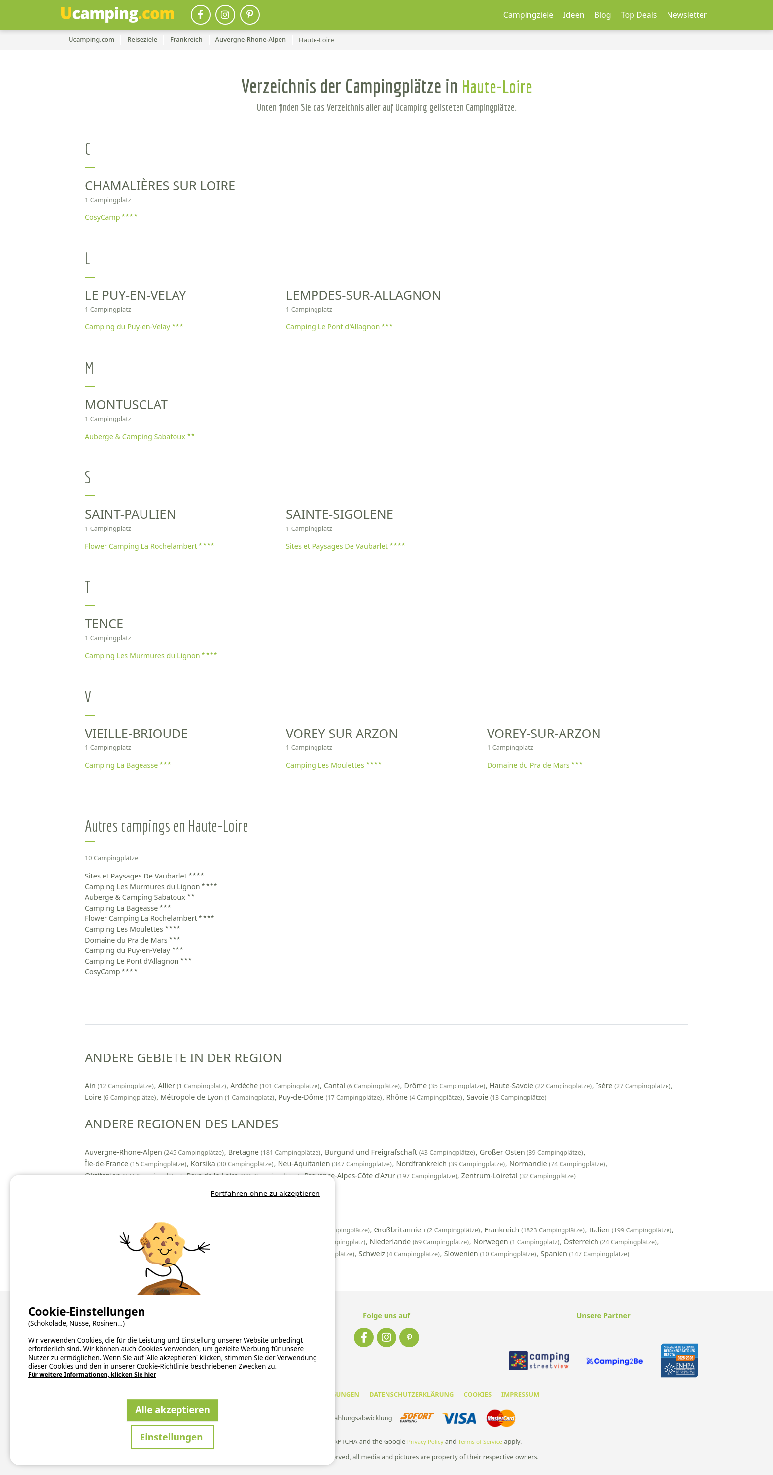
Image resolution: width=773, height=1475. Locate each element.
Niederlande (420, 1241)
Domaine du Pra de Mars (534, 765)
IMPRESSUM (520, 1394)
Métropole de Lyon (218, 1097)
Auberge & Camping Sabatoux (139, 436)
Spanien (584, 1253)
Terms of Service (480, 1441)
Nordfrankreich (451, 1163)
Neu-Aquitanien (335, 1163)
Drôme (445, 1085)
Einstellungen (173, 1437)
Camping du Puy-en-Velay (134, 326)
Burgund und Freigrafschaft (401, 1152)
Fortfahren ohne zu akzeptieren (265, 1193)
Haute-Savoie (542, 1085)
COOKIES (477, 1394)
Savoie (506, 1097)
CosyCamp (111, 217)
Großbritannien (428, 1229)
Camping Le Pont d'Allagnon (339, 326)
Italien (631, 1229)
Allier (193, 1085)
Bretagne (275, 1152)
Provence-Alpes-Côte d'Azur (381, 1175)
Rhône (425, 1097)
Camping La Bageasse (128, 765)
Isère (634, 1085)
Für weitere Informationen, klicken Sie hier (92, 1375)
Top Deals (639, 14)
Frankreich (535, 1229)
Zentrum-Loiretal (518, 1175)
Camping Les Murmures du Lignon (151, 655)
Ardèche (275, 1085)
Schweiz (400, 1253)
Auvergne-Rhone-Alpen (155, 1152)
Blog (603, 14)
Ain (120, 1085)
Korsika (233, 1163)
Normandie (558, 1163)
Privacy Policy (425, 1441)
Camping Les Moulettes (333, 765)
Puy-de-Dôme (331, 1097)
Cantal (363, 1085)
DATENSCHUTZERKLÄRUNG (411, 1394)
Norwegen (517, 1241)
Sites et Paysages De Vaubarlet (345, 546)
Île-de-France (136, 1163)
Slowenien (491, 1253)
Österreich (610, 1241)
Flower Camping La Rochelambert (149, 546)
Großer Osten (532, 1152)
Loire (121, 1097)
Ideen (573, 14)
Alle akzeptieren (172, 1410)
